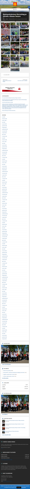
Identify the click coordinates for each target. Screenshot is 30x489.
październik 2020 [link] (5, 234)
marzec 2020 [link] (4, 247)
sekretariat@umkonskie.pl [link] (7, 481)
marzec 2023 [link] (4, 183)
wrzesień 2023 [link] (4, 173)
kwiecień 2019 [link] (4, 266)
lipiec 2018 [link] (4, 282)
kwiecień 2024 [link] (4, 160)
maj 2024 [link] (3, 159)
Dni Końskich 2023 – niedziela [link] (22, 80)
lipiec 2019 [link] (4, 261)
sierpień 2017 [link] (4, 301)
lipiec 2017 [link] (4, 303)
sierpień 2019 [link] (4, 259)
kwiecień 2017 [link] (4, 308)
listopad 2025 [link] (4, 127)
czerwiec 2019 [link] (4, 263)
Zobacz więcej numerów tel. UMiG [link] (6, 459)
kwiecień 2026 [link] (4, 118)
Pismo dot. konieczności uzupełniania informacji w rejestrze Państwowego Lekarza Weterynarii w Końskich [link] (14, 100)
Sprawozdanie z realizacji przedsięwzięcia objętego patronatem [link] (13, 372)
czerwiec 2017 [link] (4, 305)
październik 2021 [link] (5, 213)
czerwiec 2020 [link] (4, 241)
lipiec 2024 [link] (4, 155)
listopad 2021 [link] (4, 212)
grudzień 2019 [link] (4, 252)
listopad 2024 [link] (4, 148)
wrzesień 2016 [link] (4, 321)
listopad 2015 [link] (4, 338)
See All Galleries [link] (5, 414)
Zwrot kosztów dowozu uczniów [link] (7, 102)
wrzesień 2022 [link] (4, 194)
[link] (15, 4)
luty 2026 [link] (3, 122)
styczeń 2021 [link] (4, 229)
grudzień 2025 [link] (4, 125)
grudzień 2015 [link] (4, 337)
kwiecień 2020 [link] (4, 245)
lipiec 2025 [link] (4, 134)
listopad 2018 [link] (4, 275)
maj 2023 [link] (3, 180)
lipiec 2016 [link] (4, 324)
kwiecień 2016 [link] (4, 330)
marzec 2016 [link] (4, 331)
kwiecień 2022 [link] (4, 203)
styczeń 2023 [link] (4, 187)
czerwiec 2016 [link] (4, 326)
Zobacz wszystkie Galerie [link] (6, 434)
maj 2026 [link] (3, 116)
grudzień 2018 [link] (4, 273)
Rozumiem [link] (18, 487)
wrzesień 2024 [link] (4, 152)
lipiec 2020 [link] (4, 240)
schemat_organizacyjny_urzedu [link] (8, 376)
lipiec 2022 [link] (4, 197)
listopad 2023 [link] (4, 169)
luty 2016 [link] (3, 333)
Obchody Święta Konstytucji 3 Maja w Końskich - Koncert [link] (14, 424)
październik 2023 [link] (5, 171)
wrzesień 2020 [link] (4, 236)
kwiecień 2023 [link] (4, 182)
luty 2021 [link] (3, 227)
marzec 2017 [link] (4, 310)
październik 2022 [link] (5, 192)
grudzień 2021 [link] (4, 210)
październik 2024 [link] (5, 150)
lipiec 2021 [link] (4, 219)
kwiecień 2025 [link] (4, 139)
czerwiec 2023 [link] (4, 178)
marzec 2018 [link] (4, 289)
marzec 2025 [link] (4, 141)
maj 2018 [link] (3, 285)
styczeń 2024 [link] (4, 166)
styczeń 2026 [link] (4, 123)
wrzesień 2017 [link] (4, 300)
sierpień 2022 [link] (4, 196)
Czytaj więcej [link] (23, 487)
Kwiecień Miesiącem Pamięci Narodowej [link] (8, 110)
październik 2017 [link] (5, 298)
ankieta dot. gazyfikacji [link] (7, 370)
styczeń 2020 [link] (4, 250)
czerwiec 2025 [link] (4, 136)
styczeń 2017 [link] (4, 314)
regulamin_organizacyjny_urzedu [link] (8, 374)
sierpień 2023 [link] (4, 175)
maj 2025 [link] (3, 138)
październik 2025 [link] (5, 129)
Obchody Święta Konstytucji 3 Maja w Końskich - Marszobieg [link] (15, 427)
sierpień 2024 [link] (4, 153)
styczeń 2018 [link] (4, 293)
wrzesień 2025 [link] (4, 131)
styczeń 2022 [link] (4, 208)
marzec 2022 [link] (4, 205)
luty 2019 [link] (3, 270)
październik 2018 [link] (5, 277)
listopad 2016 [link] (4, 317)
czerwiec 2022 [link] (4, 199)
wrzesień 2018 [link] (4, 278)
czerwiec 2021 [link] (4, 220)
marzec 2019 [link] (4, 268)
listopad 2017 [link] (4, 296)
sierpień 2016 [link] (4, 322)
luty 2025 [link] (3, 143)
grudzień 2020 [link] (4, 231)
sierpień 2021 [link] (4, 217)
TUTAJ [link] (2, 448)
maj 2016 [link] (3, 328)
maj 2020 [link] (3, 243)
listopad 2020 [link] (4, 233)
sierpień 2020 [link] (4, 238)
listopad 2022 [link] (4, 190)
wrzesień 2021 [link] (4, 215)
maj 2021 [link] (3, 222)
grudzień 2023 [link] (4, 168)
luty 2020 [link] (3, 248)
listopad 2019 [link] (4, 254)
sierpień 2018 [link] (4, 280)
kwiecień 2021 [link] (4, 224)
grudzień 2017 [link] (4, 294)
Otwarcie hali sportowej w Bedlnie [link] (7, 81)
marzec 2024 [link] (4, 162)
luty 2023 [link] (3, 185)
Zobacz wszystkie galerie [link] (6, 364)
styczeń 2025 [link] (4, 145)
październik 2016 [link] (5, 319)
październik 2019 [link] (5, 256)
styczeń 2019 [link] (4, 271)
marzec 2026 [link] (4, 120)
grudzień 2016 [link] (4, 315)
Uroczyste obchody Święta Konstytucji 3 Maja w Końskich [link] (11, 97)
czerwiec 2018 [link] (4, 284)
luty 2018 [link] (3, 291)
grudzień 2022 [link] (4, 189)
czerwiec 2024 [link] (4, 157)
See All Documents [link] (5, 378)
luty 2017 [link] (3, 312)
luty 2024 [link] (3, 164)
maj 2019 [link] (3, 264)
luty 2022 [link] (3, 206)
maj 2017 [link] (3, 307)
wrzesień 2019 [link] (4, 257)
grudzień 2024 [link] (4, 146)
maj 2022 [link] (3, 201)
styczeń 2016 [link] (4, 335)
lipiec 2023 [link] (4, 176)
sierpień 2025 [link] (4, 132)
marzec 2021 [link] (4, 226)
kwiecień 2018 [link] (4, 287)
